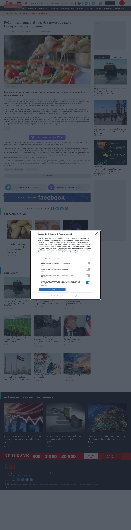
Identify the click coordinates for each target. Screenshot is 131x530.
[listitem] (65, 259)
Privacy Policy (76, 296)
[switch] (88, 263)
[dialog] (65, 265)
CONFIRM (52, 289)
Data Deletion (55, 296)
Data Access (65, 296)
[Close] (97, 234)
